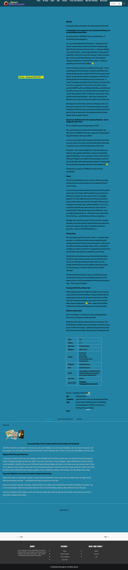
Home (38, 4)
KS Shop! (45, 4)
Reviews (64, 4)
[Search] (114, 4)
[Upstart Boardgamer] (16, 4)
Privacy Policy (65, 559)
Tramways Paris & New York (88, 384)
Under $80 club (80, 399)
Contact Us (96, 554)
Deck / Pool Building (99, 402)
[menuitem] (38, 3)
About (52, 4)
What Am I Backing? (92, 4)
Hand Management (82, 405)
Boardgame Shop (102, 399)
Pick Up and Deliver (88, 408)
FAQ (96, 557)
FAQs (58, 4)
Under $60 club (91, 399)
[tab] (65, 419)
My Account (103, 4)
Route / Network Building (84, 402)
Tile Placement (93, 405)
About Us (96, 551)
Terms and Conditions (76, 4)
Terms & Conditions (64, 557)
